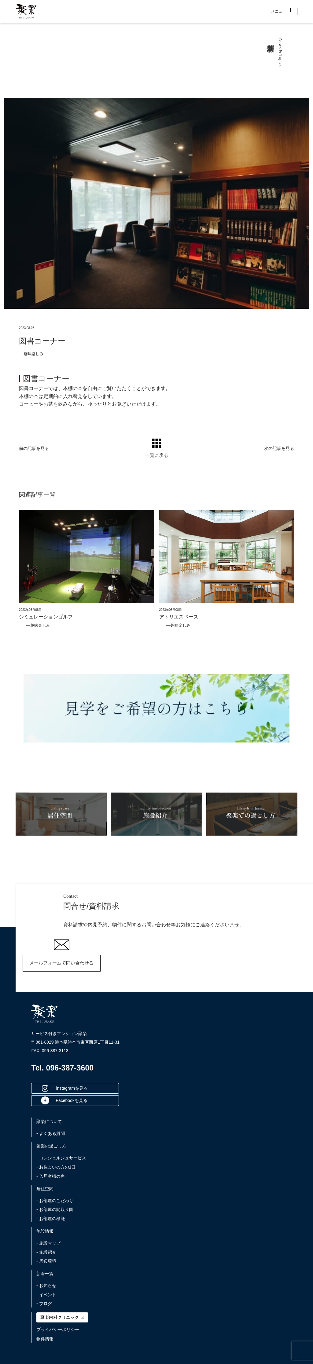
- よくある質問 (50, 1133)
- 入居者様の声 (50, 1176)
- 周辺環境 (46, 1261)
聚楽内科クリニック (62, 1317)
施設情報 (44, 1231)
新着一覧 (44, 1273)
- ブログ (44, 1303)
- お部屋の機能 (50, 1218)
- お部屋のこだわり (54, 1200)
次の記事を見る (279, 448)
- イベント (46, 1294)
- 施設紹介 (46, 1252)
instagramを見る (65, 1088)
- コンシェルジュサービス (61, 1157)
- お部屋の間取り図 (54, 1209)
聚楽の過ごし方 (51, 1145)
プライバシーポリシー (57, 1329)
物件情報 (44, 1339)
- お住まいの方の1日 (55, 1167)
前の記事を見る (34, 448)
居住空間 (44, 1188)
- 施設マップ (48, 1243)
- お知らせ (46, 1285)
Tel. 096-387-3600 (62, 1067)
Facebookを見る (64, 1100)
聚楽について (49, 1121)
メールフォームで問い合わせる (61, 962)
